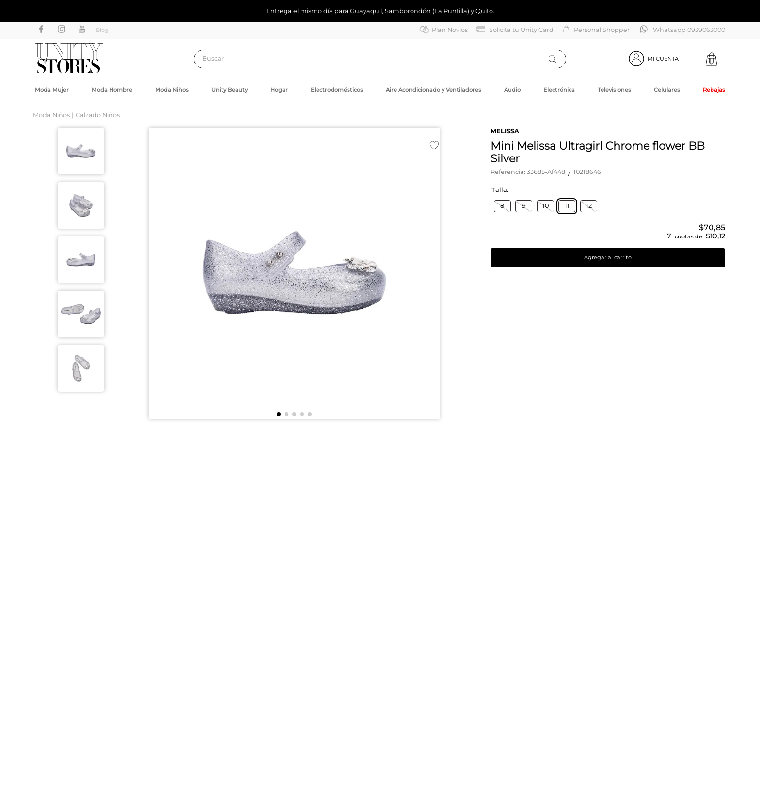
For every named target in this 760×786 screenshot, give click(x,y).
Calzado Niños (98, 115)
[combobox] (380, 59)
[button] (502, 206)
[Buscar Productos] (552, 59)
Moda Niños (51, 115)
